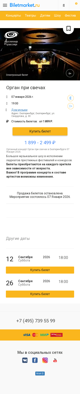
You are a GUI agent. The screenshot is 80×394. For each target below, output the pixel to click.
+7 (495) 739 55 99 (35, 320)
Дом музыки (19, 109)
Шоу (57, 15)
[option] (13, 15)
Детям (45, 15)
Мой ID (40, 373)
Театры (30, 15)
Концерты (13, 15)
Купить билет (40, 131)
